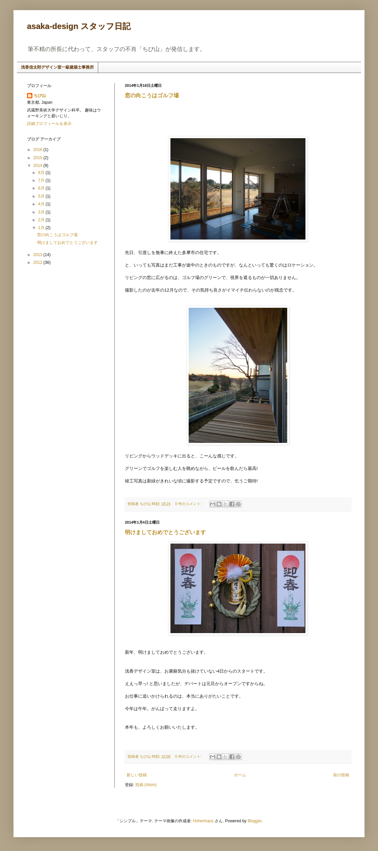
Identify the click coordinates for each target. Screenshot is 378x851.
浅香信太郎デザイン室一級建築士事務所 (57, 67)
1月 (42, 227)
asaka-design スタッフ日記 (79, 26)
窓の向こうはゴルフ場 (152, 95)
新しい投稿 (137, 775)
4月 (42, 204)
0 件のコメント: (188, 504)
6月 (42, 188)
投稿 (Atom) (146, 784)
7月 (42, 180)
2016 (38, 149)
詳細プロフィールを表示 (49, 123)
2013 (38, 254)
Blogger (255, 821)
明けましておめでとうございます (165, 532)
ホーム (240, 775)
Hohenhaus (203, 821)
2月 (42, 220)
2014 (38, 165)
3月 (42, 212)
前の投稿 (341, 775)
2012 (38, 262)
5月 (42, 196)
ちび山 (40, 95)
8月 (42, 172)
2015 (38, 157)
